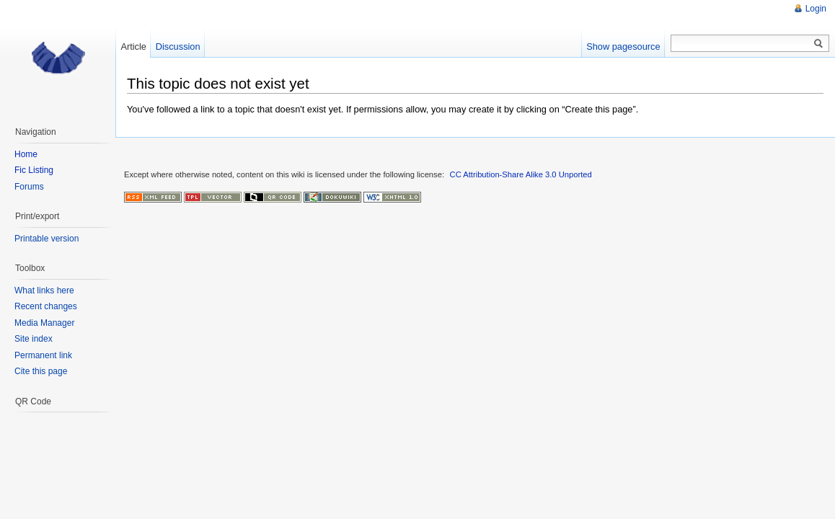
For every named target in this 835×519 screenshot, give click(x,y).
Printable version (46, 239)
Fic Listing (33, 170)
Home (25, 154)
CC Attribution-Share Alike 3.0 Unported (521, 174)
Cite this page (40, 371)
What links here (44, 290)
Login (815, 9)
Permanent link (43, 355)
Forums (29, 187)
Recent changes (45, 306)
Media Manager (44, 323)
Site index (33, 339)
